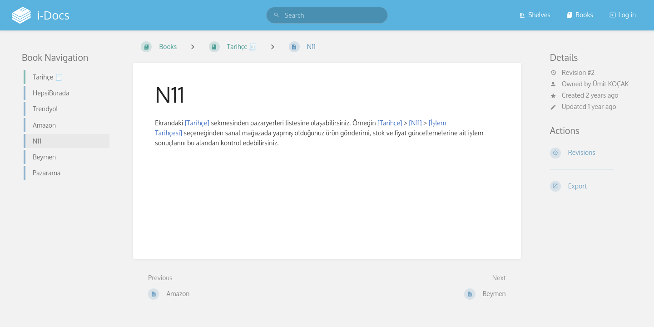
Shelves (534, 15)
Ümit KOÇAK (611, 84)
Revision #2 (572, 72)
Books (579, 15)
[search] (327, 15)
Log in (622, 15)
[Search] (276, 15)
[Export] (591, 186)
